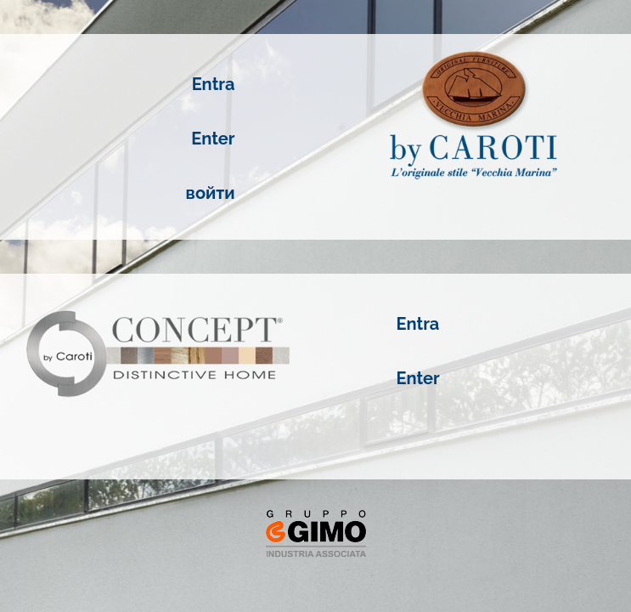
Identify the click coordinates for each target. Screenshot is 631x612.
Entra (213, 84)
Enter (212, 138)
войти (210, 193)
